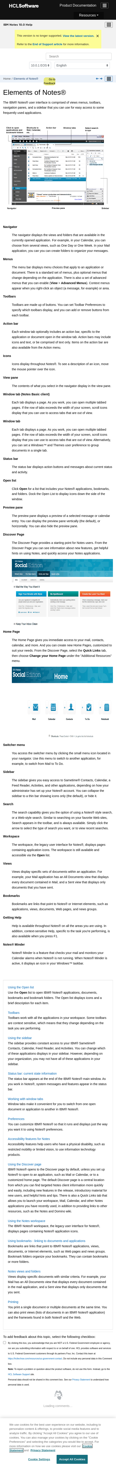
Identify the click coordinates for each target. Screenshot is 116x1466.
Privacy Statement (81, 1379)
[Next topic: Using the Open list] (101, 79)
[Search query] (79, 56)
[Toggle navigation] (105, 5)
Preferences (16, 1119)
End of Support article (47, 44)
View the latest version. (78, 36)
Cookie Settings (39, 1461)
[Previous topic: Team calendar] (97, 79)
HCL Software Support (19, 1374)
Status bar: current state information (32, 1073)
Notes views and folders (24, 1271)
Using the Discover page (24, 1164)
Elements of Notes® (26, 78)
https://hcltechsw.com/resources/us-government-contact (35, 1358)
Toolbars (14, 1012)
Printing (13, 1302)
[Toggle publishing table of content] (109, 79)
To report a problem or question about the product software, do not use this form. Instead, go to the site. (59, 1372)
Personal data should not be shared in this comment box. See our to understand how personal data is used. (58, 1382)
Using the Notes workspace (26, 1221)
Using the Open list (21, 987)
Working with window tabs (25, 1099)
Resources (87, 15)
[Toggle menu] (109, 25)
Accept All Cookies (72, 1461)
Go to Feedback (49, 81)
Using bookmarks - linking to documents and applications (46, 1241)
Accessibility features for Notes (29, 1139)
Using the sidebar (20, 1038)
